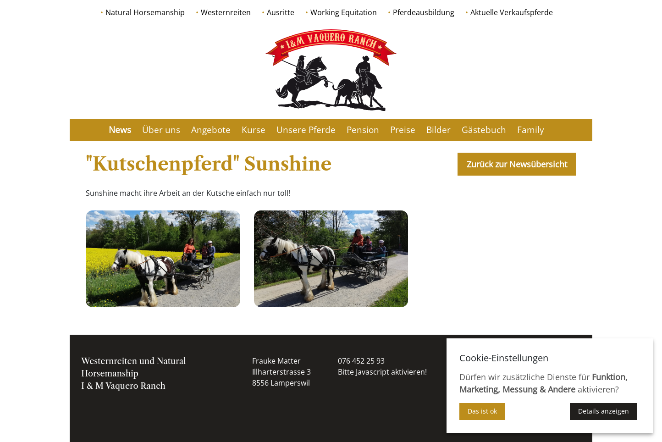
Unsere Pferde (306, 130)
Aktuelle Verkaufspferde (511, 12)
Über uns (161, 130)
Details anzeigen (603, 411)
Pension (363, 130)
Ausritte (280, 12)
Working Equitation (343, 12)
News (120, 130)
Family (530, 130)
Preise (402, 130)
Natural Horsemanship (145, 12)
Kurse (253, 130)
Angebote (211, 130)
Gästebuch (484, 130)
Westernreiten (226, 12)
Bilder (438, 130)
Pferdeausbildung (423, 12)
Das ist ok (482, 411)
